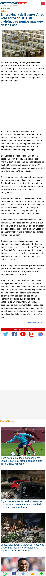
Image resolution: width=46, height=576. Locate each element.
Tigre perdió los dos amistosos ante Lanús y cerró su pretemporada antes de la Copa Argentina (21, 461)
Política (4, 11)
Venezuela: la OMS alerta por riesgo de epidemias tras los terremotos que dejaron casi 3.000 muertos (22, 547)
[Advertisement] (23, 106)
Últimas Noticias (7, 421)
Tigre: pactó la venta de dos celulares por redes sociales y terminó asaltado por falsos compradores (21, 504)
